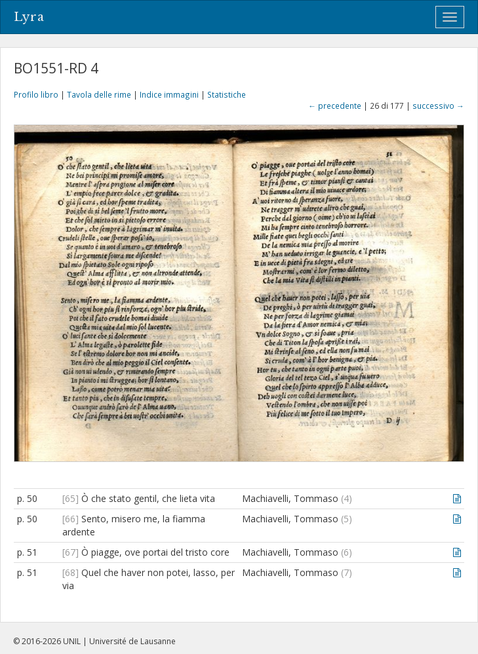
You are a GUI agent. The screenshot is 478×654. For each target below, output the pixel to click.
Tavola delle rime (99, 94)
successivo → (438, 105)
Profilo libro (36, 94)
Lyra (29, 17)
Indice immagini (169, 94)
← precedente (334, 105)
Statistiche (226, 94)
